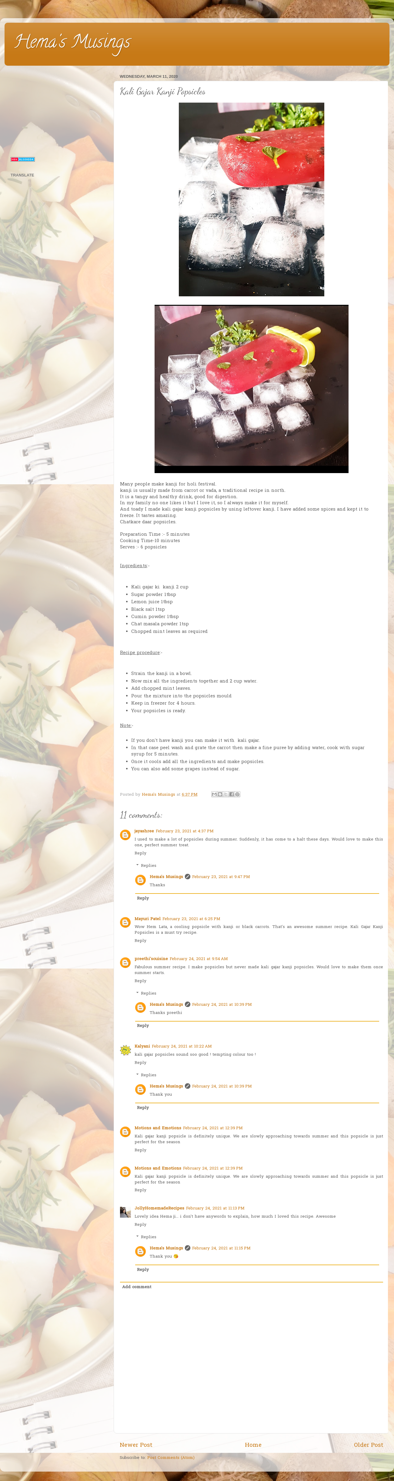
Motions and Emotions (158, 1128)
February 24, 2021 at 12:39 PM (213, 1128)
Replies (148, 866)
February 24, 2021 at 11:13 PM (215, 1209)
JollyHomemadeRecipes (159, 1209)
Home (253, 1445)
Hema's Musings (72, 43)
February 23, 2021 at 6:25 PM (191, 919)
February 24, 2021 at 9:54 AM (199, 959)
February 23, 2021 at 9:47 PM (221, 877)
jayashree (144, 831)
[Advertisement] (58, 110)
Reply (140, 854)
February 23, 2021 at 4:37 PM (185, 831)
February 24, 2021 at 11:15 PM (221, 1249)
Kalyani (142, 1047)
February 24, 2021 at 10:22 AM (182, 1047)
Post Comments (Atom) (171, 1458)
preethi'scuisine (151, 959)
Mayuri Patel (148, 919)
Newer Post (136, 1445)
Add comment (136, 1287)
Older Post (368, 1445)
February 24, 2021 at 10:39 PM (222, 1005)
